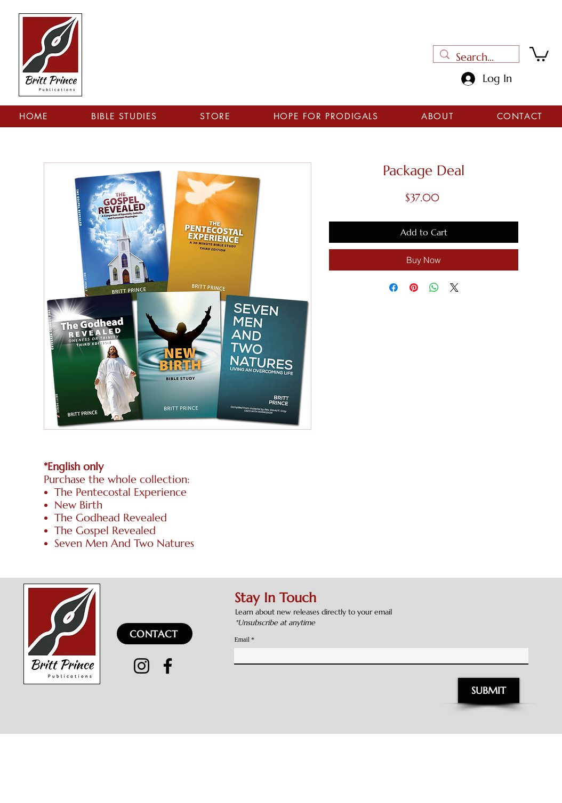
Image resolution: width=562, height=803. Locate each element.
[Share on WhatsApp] (434, 287)
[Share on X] (454, 287)
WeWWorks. (384, 741)
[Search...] (476, 57)
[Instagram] (141, 665)
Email (242, 639)
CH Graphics (484, 741)
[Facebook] (167, 665)
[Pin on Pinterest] (413, 287)
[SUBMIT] (488, 690)
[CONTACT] (154, 633)
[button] (539, 53)
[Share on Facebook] (393, 287)
